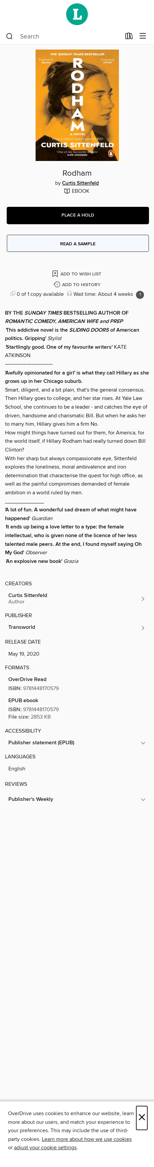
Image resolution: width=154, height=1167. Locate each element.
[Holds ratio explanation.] (140, 295)
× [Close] (142, 1118)
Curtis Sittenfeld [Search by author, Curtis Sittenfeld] (80, 183)
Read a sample (78, 244)
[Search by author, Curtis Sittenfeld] (77, 599)
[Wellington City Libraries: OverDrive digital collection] (77, 14)
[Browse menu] (143, 36)
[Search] (9, 36)
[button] (78, 215)
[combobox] (63, 36)
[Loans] (129, 37)
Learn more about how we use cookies (87, 1139)
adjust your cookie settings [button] (45, 1147)
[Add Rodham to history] (77, 285)
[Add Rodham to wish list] (77, 273)
